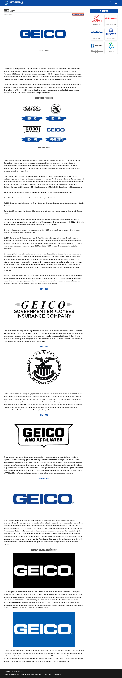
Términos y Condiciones (43, 675)
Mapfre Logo (96, 25)
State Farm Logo (111, 25)
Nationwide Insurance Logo (97, 51)
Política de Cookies (27, 675)
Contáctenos (57, 675)
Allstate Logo (111, 38)
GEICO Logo (96, 38)
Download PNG (78, 14)
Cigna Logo (111, 52)
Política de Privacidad (12, 675)
